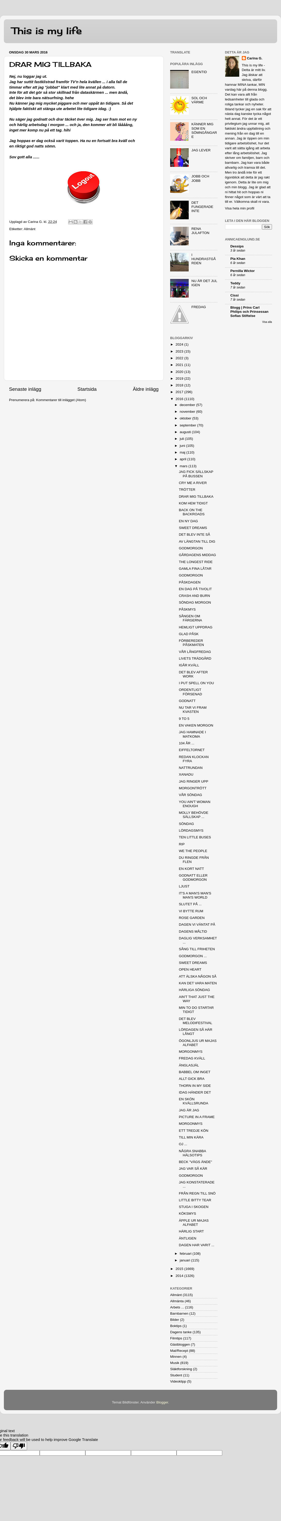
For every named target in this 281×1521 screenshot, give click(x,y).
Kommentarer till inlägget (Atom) (61, 400)
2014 (180, 1276)
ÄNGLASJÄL (189, 1065)
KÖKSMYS (187, 1213)
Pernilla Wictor (242, 271)
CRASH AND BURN (194, 596)
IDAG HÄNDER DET (195, 1092)
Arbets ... (177, 1307)
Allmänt (29, 229)
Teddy (235, 283)
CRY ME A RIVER (193, 483)
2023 (180, 351)
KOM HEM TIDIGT (193, 503)
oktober (186, 418)
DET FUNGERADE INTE (202, 207)
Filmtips (176, 1338)
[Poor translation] (19, 1446)
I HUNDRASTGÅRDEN (203, 259)
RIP (182, 844)
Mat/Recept (179, 1351)
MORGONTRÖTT (192, 788)
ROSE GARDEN (192, 918)
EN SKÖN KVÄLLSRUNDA (193, 1101)
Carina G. (254, 58)
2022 (180, 358)
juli (182, 439)
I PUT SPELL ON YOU (196, 683)
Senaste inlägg (25, 389)
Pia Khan (237, 259)
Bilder (174, 1320)
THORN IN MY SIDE (195, 1086)
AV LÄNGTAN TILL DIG (197, 541)
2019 (180, 378)
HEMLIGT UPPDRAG (195, 627)
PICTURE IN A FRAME (197, 1117)
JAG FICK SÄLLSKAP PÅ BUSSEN (196, 474)
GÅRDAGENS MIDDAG (197, 555)
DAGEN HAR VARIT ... (196, 1245)
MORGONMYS (191, 1052)
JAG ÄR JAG (189, 1110)
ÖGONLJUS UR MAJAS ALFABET (198, 1043)
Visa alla (267, 322)
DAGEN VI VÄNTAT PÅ (197, 924)
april (183, 459)
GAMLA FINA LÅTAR (195, 569)
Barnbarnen (179, 1313)
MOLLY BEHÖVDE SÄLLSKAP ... (193, 815)
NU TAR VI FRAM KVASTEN (193, 710)
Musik (174, 1363)
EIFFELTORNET (192, 750)
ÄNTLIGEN (187, 1238)
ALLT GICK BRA (191, 1079)
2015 (180, 1269)
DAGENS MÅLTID (193, 931)
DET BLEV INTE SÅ (194, 534)
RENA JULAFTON (200, 231)
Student (176, 1375)
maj (183, 452)
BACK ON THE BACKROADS (192, 512)
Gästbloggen (180, 1344)
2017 (180, 392)
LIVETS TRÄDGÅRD (195, 658)
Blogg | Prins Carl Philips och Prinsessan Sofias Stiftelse (249, 312)
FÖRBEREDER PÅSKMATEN (191, 643)
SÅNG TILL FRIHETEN (197, 949)
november (188, 412)
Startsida (87, 389)
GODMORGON (191, 548)
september (188, 425)
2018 (180, 385)
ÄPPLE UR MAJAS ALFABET (194, 1223)
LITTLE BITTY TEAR (195, 1200)
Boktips (175, 1326)
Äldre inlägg (146, 389)
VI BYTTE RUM (191, 911)
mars (184, 466)
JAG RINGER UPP (193, 781)
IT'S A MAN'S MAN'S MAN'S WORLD (195, 895)
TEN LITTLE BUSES (195, 837)
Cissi (234, 295)
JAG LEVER (200, 150)
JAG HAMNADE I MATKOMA (192, 734)
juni (183, 446)
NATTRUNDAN (191, 768)
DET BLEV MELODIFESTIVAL (195, 1021)
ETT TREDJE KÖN (193, 1131)
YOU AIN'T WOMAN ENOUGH (194, 804)
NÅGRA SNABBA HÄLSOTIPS (192, 1153)
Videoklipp (178, 1381)
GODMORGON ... (193, 956)
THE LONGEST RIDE (196, 562)
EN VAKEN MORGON (196, 725)
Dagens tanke (181, 1332)
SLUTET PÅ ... (190, 904)
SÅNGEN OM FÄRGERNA (190, 618)
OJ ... (183, 1144)
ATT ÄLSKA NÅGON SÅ (198, 976)
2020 (180, 372)
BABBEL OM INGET (195, 1072)
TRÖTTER (187, 490)
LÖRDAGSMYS (191, 830)
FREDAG (198, 307)
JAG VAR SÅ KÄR (193, 1169)
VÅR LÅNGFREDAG (195, 652)
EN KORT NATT (191, 869)
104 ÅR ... (186, 743)
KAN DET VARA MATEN (198, 983)
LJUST (184, 886)
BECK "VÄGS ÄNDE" (195, 1162)
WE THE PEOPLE (193, 851)
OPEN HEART (190, 969)
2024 (180, 344)
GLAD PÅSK (189, 634)
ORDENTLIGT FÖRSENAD (190, 692)
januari (185, 1260)
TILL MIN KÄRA (191, 1137)
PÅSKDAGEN (190, 582)
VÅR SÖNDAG (190, 795)
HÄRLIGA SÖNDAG (194, 990)
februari (186, 1253)
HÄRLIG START (191, 1231)
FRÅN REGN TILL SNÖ (197, 1193)
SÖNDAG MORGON (195, 602)
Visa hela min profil (239, 208)
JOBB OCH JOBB (200, 178)
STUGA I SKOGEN (194, 1207)
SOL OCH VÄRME (199, 100)
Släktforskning (181, 1369)
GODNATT (187, 701)
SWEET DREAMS (193, 528)
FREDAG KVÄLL (192, 1058)
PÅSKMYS (187, 609)
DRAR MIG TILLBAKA (196, 496)
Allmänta (177, 1301)
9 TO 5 (184, 719)
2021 (180, 365)
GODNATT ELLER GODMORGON (193, 877)
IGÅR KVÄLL (189, 665)
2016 (180, 399)
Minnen (175, 1357)
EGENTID (199, 72)
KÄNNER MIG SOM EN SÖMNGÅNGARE (204, 130)
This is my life (47, 30)
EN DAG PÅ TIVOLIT (195, 589)
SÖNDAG (186, 824)
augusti (186, 432)
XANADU (186, 774)
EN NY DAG (188, 521)
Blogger (162, 1402)
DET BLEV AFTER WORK (193, 674)
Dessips (237, 246)
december (188, 405)
